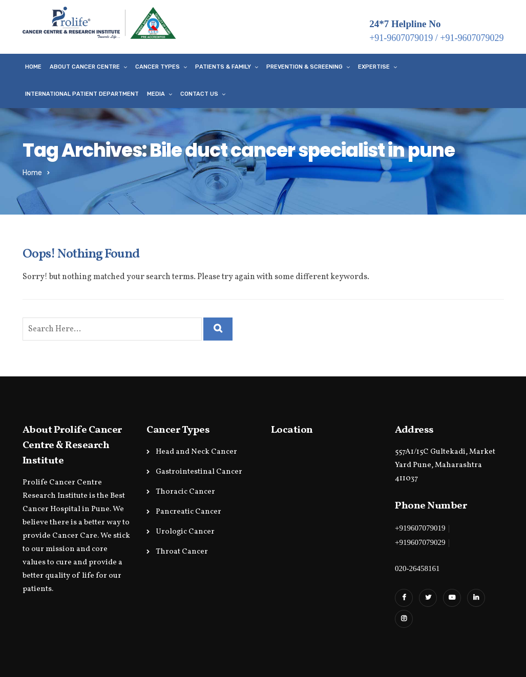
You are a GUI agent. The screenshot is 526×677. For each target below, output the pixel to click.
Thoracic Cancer (185, 491)
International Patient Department (82, 94)
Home (33, 67)
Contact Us (199, 94)
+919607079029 (420, 542)
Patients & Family (223, 67)
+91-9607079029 (471, 38)
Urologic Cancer (185, 531)
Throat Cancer (182, 551)
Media (156, 94)
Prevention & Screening (304, 67)
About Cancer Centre (85, 67)
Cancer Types (157, 67)
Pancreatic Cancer (188, 511)
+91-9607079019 (401, 38)
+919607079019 (420, 528)
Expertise (374, 67)
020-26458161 (417, 568)
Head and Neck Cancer (196, 452)
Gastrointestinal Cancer (199, 472)
